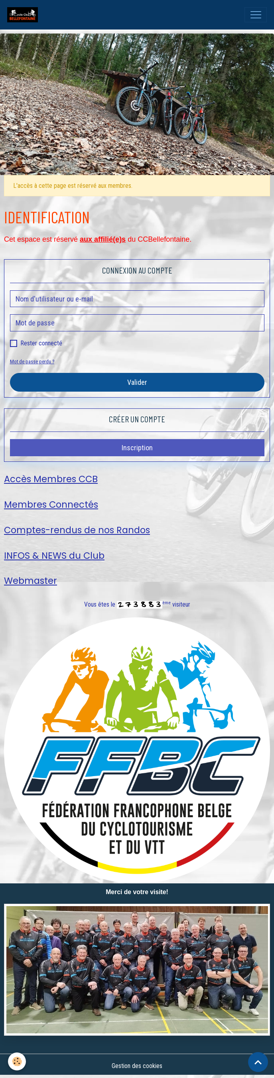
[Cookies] (17, 1061)
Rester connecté (41, 343)
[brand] (24, 14)
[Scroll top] (258, 1062)
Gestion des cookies (137, 1066)
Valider (137, 382)
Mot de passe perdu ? (32, 362)
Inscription (137, 447)
